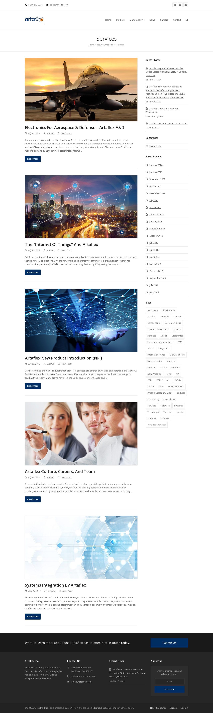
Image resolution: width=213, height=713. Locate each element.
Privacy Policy (100, 708)
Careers (173, 708)
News (168, 373)
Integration (163, 348)
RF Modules (169, 399)
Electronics (177, 335)
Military (163, 367)
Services (151, 405)
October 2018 (156, 235)
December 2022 (157, 179)
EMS (180, 342)
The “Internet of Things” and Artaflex (61, 244)
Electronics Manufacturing (160, 342)
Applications (169, 310)
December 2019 (157, 193)
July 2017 (153, 285)
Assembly (165, 316)
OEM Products (163, 380)
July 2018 (153, 242)
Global (150, 348)
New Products (154, 373)
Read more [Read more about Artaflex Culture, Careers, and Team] (32, 499)
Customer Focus (173, 322)
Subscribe (169, 689)
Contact (184, 708)
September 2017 (157, 278)
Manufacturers (177, 354)
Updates (151, 418)
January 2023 (155, 172)
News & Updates (158, 708)
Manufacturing (154, 360)
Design (164, 335)
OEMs (178, 380)
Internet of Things (156, 354)
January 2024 (155, 165)
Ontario (151, 386)
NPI (177, 373)
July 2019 (153, 200)
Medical (151, 367)
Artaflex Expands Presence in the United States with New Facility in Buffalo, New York (166, 72)
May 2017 (154, 292)
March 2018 (155, 264)
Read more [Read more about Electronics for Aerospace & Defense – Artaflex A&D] (32, 158)
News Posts (67, 133)
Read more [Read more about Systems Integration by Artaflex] (32, 616)
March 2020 (155, 186)
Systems (178, 405)
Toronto (167, 411)
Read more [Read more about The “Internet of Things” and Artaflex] (32, 272)
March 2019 (155, 207)
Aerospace (152, 310)
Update (179, 411)
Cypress (177, 329)
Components (153, 322)
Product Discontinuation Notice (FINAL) (168, 123)
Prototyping (153, 399)
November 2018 (157, 228)
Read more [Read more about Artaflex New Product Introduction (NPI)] (32, 385)
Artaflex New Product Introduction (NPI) (63, 358)
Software (165, 405)
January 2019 (155, 221)
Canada (178, 316)
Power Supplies (176, 386)
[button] (187, 20)
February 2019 (156, 214)
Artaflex (151, 316)
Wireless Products (156, 424)
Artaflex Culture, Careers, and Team (60, 471)
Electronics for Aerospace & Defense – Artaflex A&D (74, 127)
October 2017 (156, 271)
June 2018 (154, 249)
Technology (153, 411)
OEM (149, 380)
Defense (151, 335)
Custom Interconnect (157, 329)
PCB (161, 386)
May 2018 (154, 256)
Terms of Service (119, 708)
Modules (175, 367)
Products (180, 392)
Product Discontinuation (159, 392)
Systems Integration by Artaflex (55, 585)
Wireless (164, 418)
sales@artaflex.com (81, 681)
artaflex (50, 133)
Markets (171, 360)
